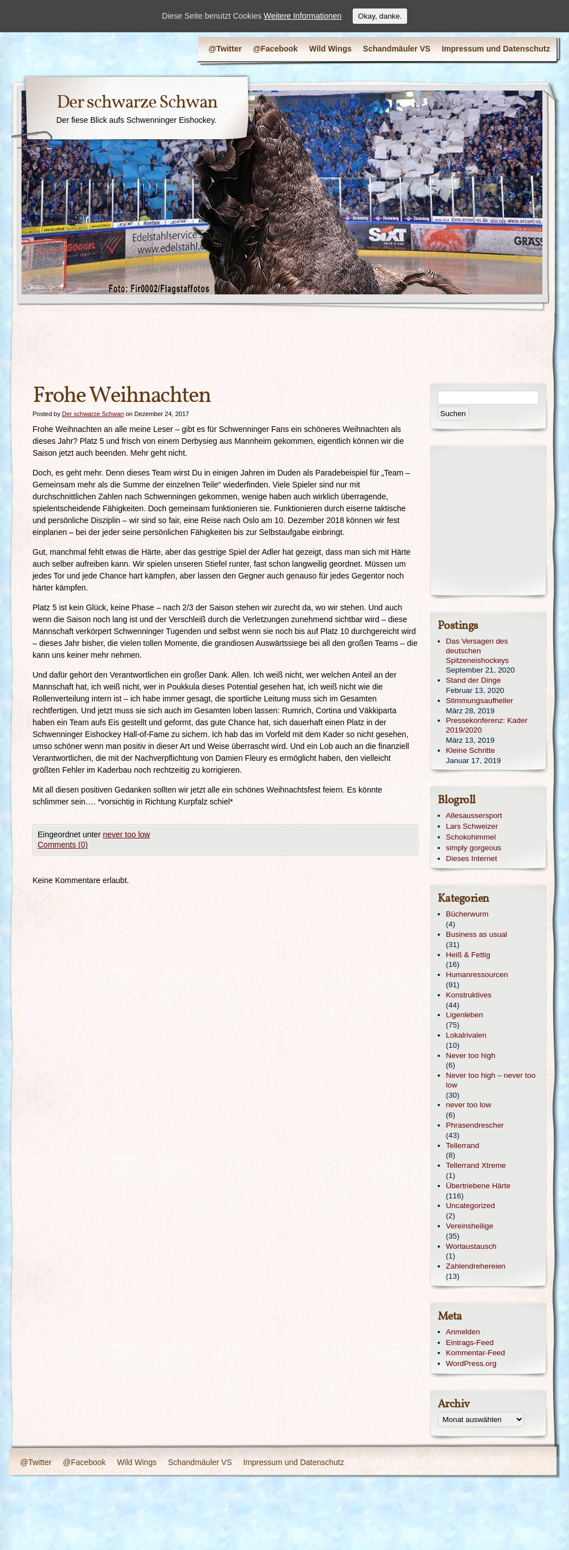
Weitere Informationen (302, 15)
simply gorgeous (474, 847)
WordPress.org (471, 1363)
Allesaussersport (474, 815)
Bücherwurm (467, 914)
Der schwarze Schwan (137, 103)
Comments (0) (63, 844)
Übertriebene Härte (478, 1185)
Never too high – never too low (491, 1080)
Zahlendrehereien (476, 1266)
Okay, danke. (380, 16)
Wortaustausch (471, 1246)
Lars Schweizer (472, 826)
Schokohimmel (471, 837)
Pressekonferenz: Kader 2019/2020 (487, 725)
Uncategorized (470, 1205)
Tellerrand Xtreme (476, 1165)
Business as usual (476, 934)
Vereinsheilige (470, 1226)
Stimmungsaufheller (480, 700)
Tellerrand (463, 1145)
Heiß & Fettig (468, 954)
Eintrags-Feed (470, 1342)
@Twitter (225, 48)
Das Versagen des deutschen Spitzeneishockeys (477, 651)
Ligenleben (465, 1015)
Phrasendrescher (475, 1125)
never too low (126, 834)
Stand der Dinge (473, 680)
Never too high (470, 1055)
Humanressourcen (477, 974)
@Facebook (275, 48)
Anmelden (463, 1332)
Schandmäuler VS (396, 48)
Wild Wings (330, 48)
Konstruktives (469, 995)
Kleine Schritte (470, 750)
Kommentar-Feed (476, 1352)
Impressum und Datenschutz (496, 48)
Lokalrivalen (466, 1035)
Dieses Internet (471, 858)
